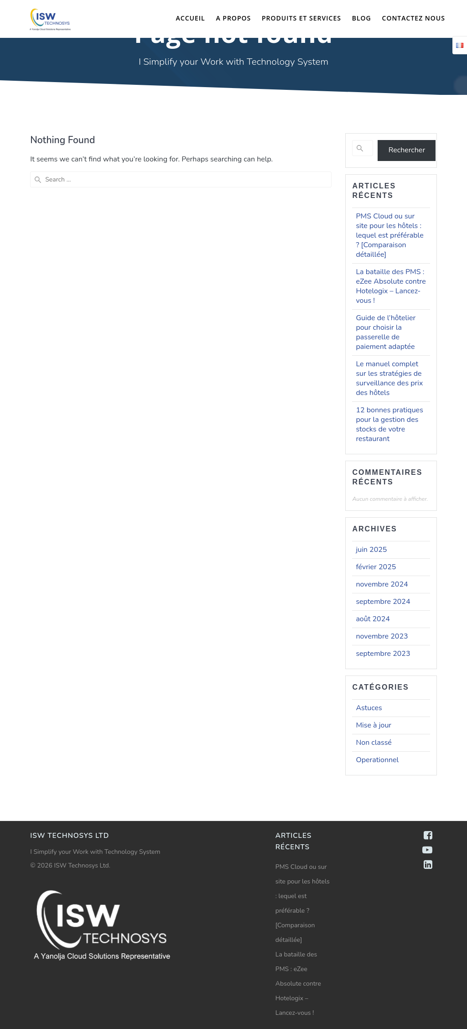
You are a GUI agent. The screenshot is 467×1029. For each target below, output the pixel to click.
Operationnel (377, 760)
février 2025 (376, 567)
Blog (361, 18)
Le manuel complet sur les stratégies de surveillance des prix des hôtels (389, 378)
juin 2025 (371, 550)
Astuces (369, 708)
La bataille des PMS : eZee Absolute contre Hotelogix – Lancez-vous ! (390, 286)
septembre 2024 (383, 602)
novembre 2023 (382, 636)
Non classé (373, 743)
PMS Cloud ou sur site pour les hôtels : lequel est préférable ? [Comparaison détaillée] (389, 235)
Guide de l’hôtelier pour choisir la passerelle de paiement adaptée (385, 332)
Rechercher (407, 150)
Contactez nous (413, 18)
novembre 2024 (382, 584)
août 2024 (372, 619)
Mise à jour (373, 725)
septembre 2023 (383, 654)
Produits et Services (301, 18)
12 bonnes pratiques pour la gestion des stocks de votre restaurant (389, 424)
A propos (233, 18)
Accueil (190, 18)
